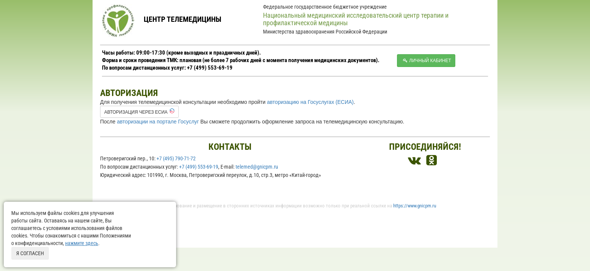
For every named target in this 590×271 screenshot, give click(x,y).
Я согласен (30, 253)
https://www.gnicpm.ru (414, 206)
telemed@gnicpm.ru (257, 167)
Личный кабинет (426, 60)
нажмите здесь (81, 243)
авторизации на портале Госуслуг (158, 122)
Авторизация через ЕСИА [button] (139, 111)
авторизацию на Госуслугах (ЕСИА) (310, 102)
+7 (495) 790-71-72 (176, 158)
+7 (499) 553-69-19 (198, 167)
